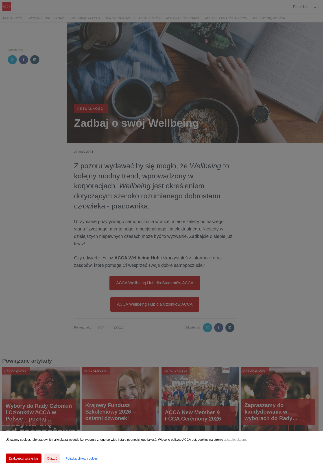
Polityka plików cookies (81, 458)
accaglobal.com (235, 439)
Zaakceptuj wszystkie (23, 458)
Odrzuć (52, 458)
